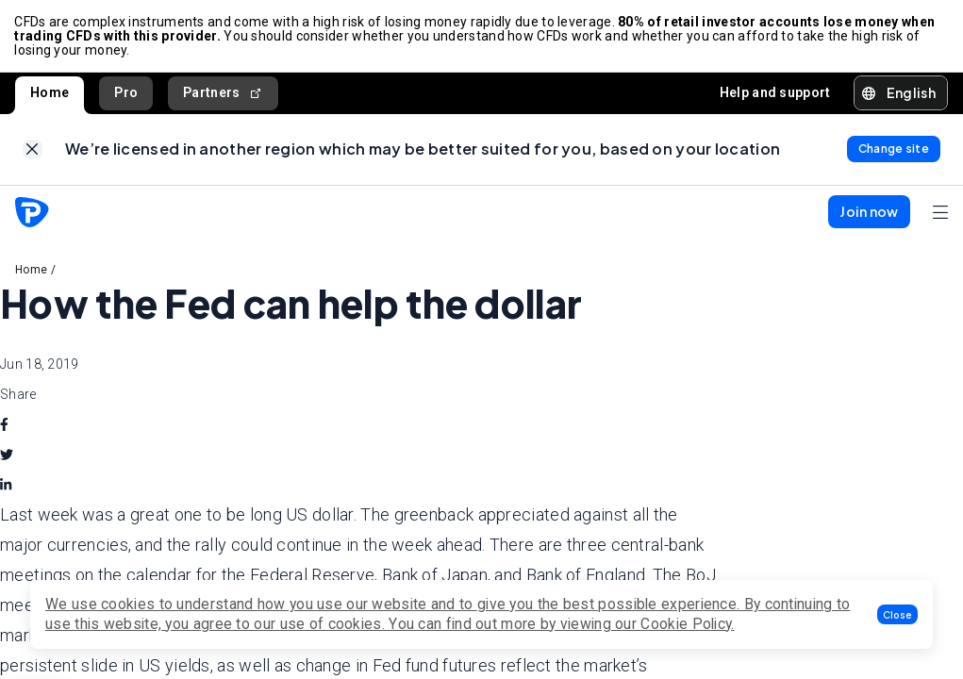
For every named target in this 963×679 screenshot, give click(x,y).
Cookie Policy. (687, 624)
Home (49, 93)
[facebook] (4, 426)
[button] (897, 614)
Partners (223, 94)
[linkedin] (5, 487)
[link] (32, 151)
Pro (126, 93)
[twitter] (6, 456)
